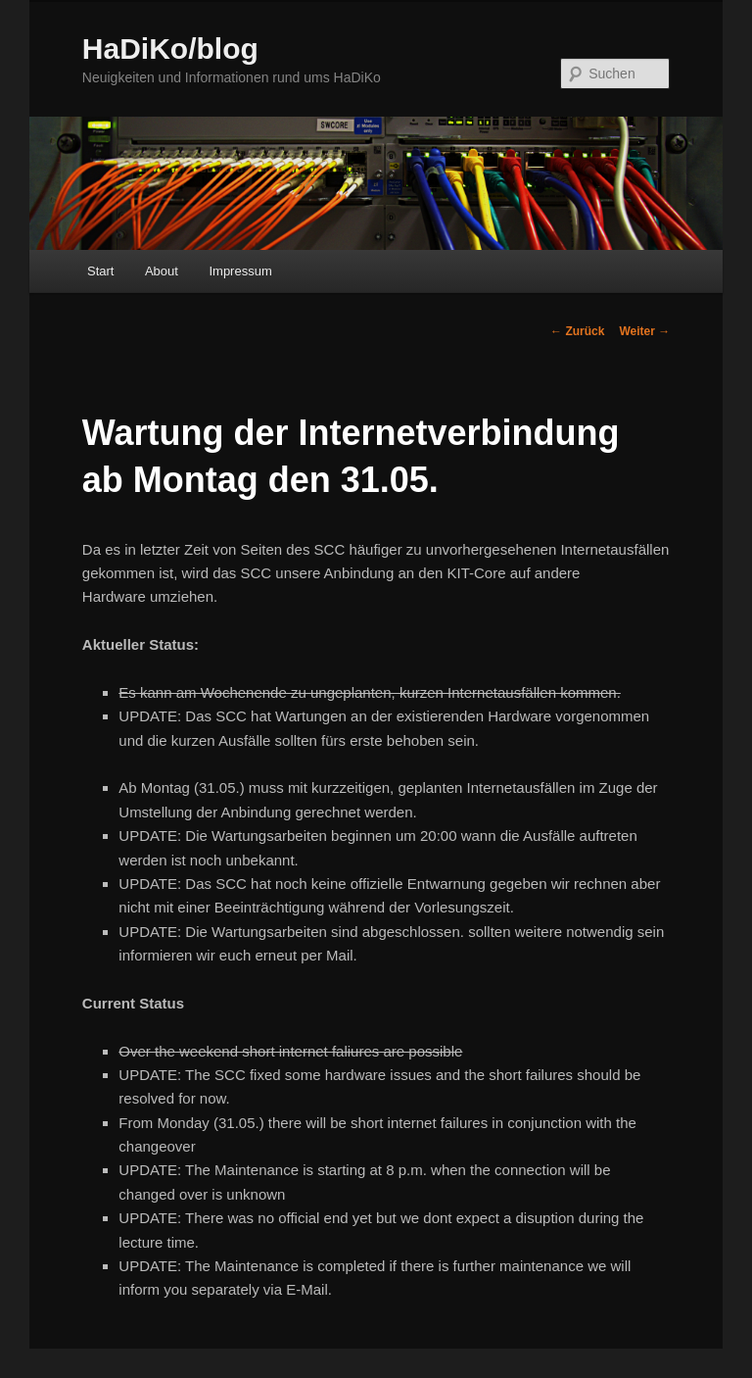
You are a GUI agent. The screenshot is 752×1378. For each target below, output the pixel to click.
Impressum (240, 271)
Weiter (644, 331)
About (161, 271)
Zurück (577, 331)
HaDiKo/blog (170, 48)
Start (100, 271)
